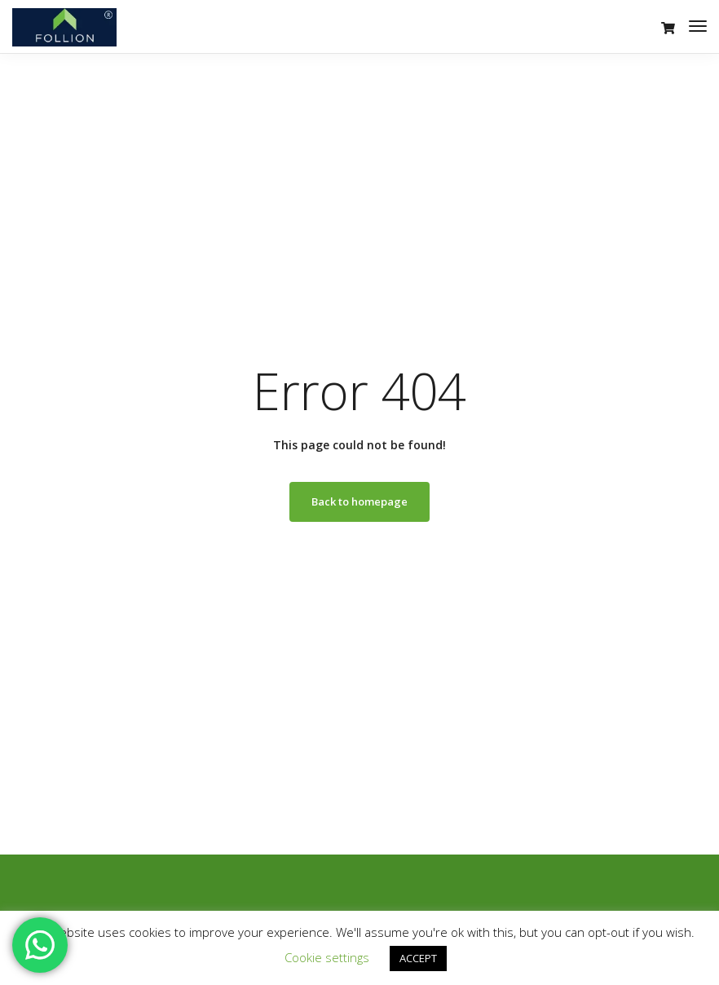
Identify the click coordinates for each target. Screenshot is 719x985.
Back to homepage (359, 501)
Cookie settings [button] (327, 957)
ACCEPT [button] (418, 958)
